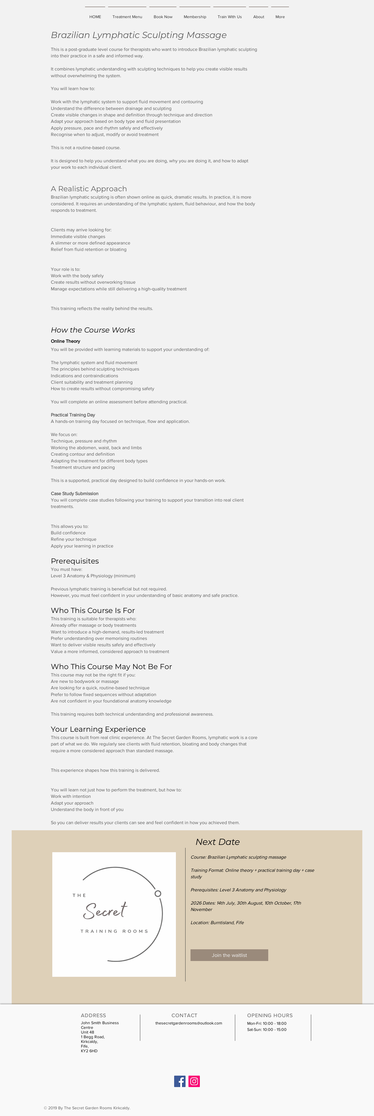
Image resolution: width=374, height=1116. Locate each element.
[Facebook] (180, 1081)
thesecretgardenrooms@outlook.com (188, 1023)
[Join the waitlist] (229, 955)
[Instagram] (194, 1081)
